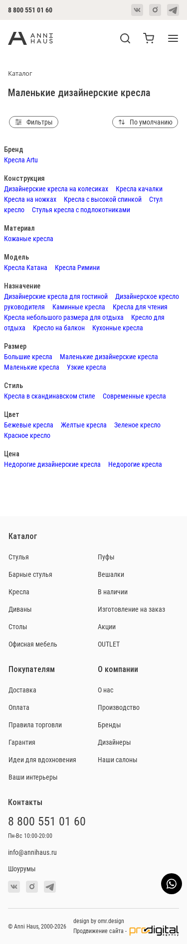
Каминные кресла (78, 306)
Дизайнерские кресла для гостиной (56, 296)
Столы (17, 626)
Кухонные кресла (117, 327)
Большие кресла (28, 356)
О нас (105, 689)
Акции (107, 626)
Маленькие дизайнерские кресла (109, 356)
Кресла (18, 591)
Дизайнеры (114, 742)
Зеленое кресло (137, 424)
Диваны (20, 609)
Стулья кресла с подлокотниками (81, 209)
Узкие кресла (86, 367)
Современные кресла (134, 396)
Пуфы (106, 556)
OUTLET (109, 644)
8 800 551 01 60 (30, 9)
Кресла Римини (77, 267)
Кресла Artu (21, 159)
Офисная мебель (32, 644)
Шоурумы (22, 868)
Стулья (18, 556)
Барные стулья (30, 574)
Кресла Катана (25, 267)
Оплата (18, 707)
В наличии (113, 591)
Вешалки (111, 574)
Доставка (22, 689)
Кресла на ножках (30, 199)
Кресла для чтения (140, 306)
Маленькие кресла (31, 367)
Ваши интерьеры (33, 777)
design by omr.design (98, 921)
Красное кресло (27, 435)
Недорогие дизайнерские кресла (52, 464)
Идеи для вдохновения (42, 759)
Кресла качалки (139, 188)
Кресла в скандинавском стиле (49, 396)
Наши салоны (118, 759)
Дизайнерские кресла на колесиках (56, 188)
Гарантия (21, 742)
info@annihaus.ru (32, 852)
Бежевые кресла (28, 424)
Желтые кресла (84, 424)
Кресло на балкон (59, 327)
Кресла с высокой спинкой (103, 199)
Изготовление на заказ (131, 609)
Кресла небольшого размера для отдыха (64, 317)
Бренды (109, 724)
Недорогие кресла (135, 464)
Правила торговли (35, 724)
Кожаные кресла (28, 238)
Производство (119, 707)
